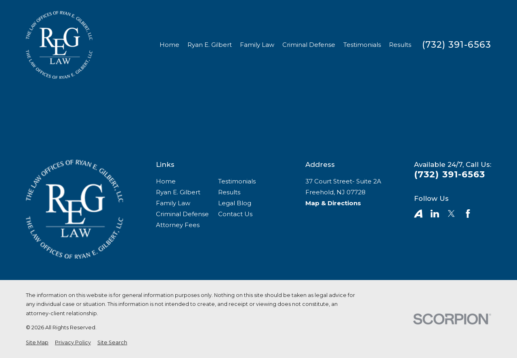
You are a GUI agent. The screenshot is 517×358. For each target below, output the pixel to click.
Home (166, 181)
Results (229, 192)
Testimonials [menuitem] (362, 44)
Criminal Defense (182, 214)
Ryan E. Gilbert (178, 192)
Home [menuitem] (169, 44)
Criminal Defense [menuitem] (308, 44)
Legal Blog (234, 203)
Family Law (173, 203)
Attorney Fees (178, 225)
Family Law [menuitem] (257, 44)
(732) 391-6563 (456, 44)
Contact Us (235, 214)
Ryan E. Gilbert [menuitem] (209, 44)
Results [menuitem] (400, 44)
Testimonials (237, 181)
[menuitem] (37, 342)
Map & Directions (333, 203)
